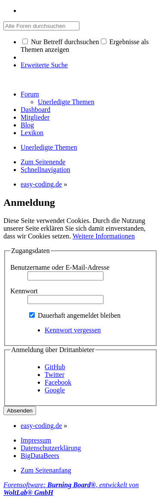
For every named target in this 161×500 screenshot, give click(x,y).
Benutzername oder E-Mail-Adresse (59, 267)
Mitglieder (35, 117)
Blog (27, 125)
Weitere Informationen (104, 236)
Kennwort (24, 291)
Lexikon (32, 132)
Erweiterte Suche (44, 65)
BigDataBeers (40, 455)
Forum (30, 94)
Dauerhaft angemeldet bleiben (75, 315)
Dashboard (35, 109)
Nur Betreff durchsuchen (60, 41)
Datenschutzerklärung (51, 448)
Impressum (36, 440)
